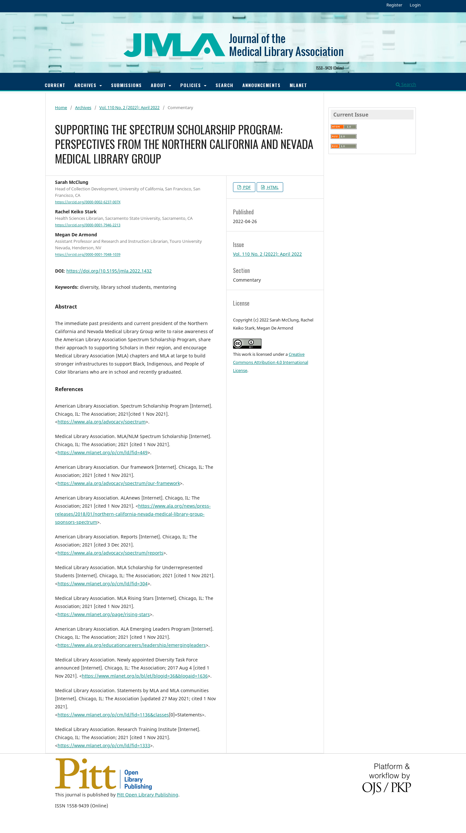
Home (61, 107)
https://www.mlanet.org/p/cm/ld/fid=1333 (104, 745)
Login (415, 5)
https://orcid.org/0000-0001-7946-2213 (87, 225)
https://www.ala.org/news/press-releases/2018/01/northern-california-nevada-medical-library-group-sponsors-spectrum (133, 514)
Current (55, 85)
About (159, 85)
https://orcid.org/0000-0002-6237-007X (87, 202)
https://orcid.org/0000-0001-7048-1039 (87, 255)
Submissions (126, 85)
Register (394, 5)
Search (224, 85)
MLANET (298, 85)
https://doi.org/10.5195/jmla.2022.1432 (109, 271)
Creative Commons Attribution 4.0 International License (270, 362)
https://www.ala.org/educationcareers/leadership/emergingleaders (132, 645)
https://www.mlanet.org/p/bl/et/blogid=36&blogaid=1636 (145, 676)
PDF (246, 187)
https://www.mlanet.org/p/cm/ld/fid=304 (103, 583)
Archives (86, 85)
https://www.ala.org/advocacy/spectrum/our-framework (119, 483)
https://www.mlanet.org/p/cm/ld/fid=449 (103, 452)
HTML (272, 187)
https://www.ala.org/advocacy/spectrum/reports (110, 553)
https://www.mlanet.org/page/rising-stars (104, 614)
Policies (191, 85)
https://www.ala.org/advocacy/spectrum (102, 422)
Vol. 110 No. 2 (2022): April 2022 (129, 107)
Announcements (261, 85)
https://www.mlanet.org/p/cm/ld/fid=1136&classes (113, 715)
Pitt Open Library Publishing (147, 795)
